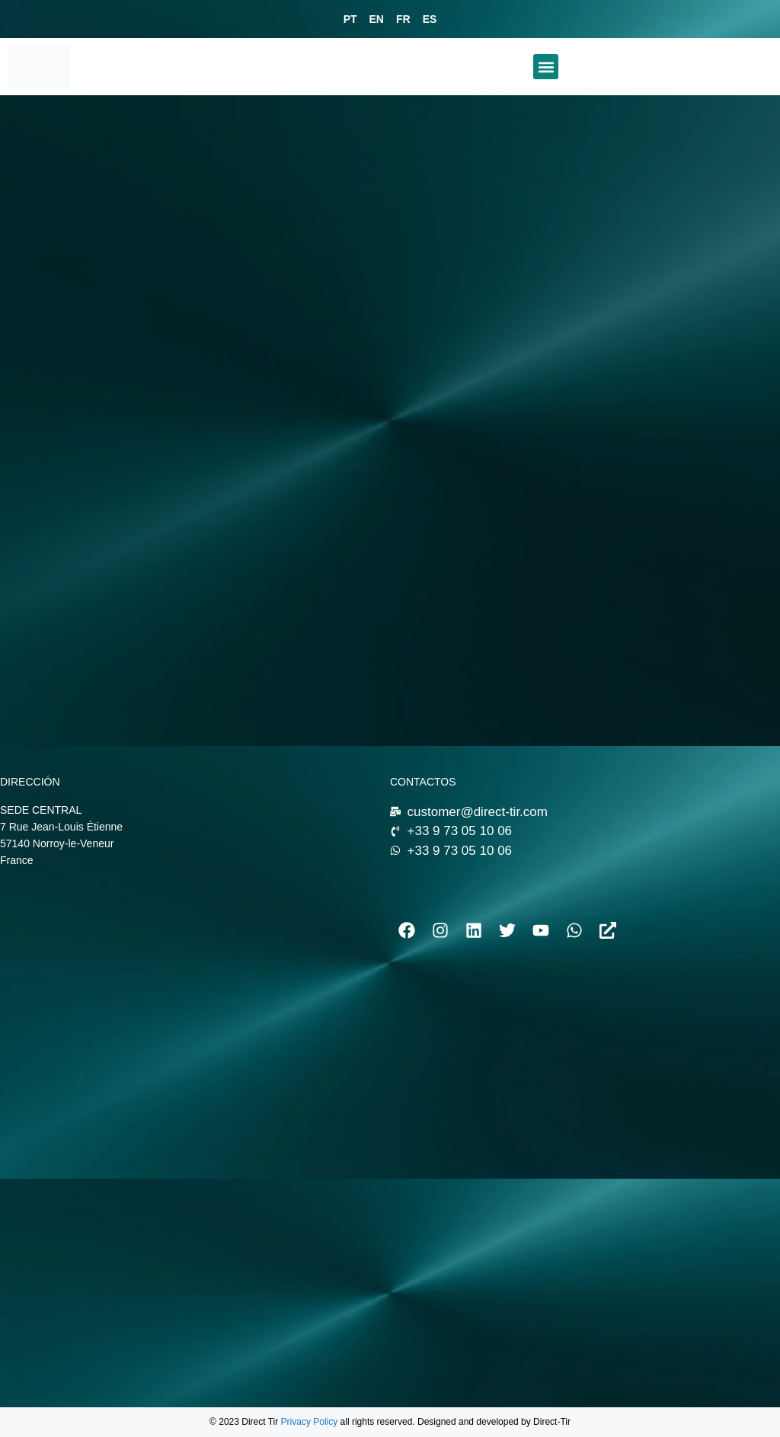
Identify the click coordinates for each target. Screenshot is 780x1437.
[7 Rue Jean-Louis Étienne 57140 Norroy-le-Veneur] (187, 1014)
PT (350, 19)
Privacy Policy (309, 1421)
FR (403, 19)
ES (430, 19)
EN (376, 19)
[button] (545, 66)
